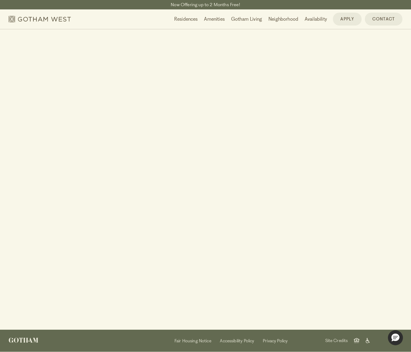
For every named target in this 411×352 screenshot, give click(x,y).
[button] (395, 337)
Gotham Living (246, 19)
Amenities (214, 19)
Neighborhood (283, 19)
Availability (316, 19)
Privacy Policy (275, 340)
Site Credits (336, 340)
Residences (186, 19)
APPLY (347, 18)
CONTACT (383, 18)
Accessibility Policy (237, 340)
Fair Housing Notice (192, 340)
